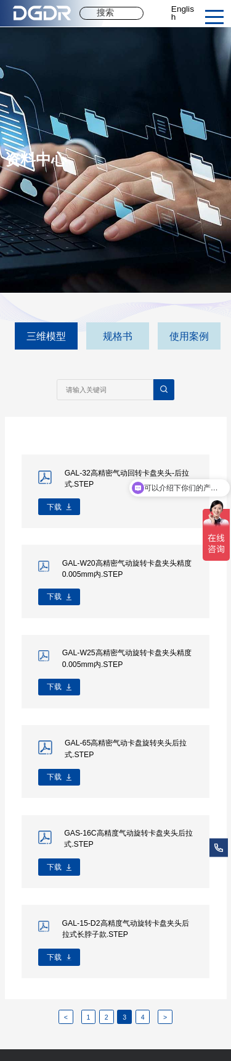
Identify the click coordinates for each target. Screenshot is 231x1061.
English (182, 13)
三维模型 (46, 336)
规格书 (117, 336)
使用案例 (189, 336)
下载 (54, 507)
